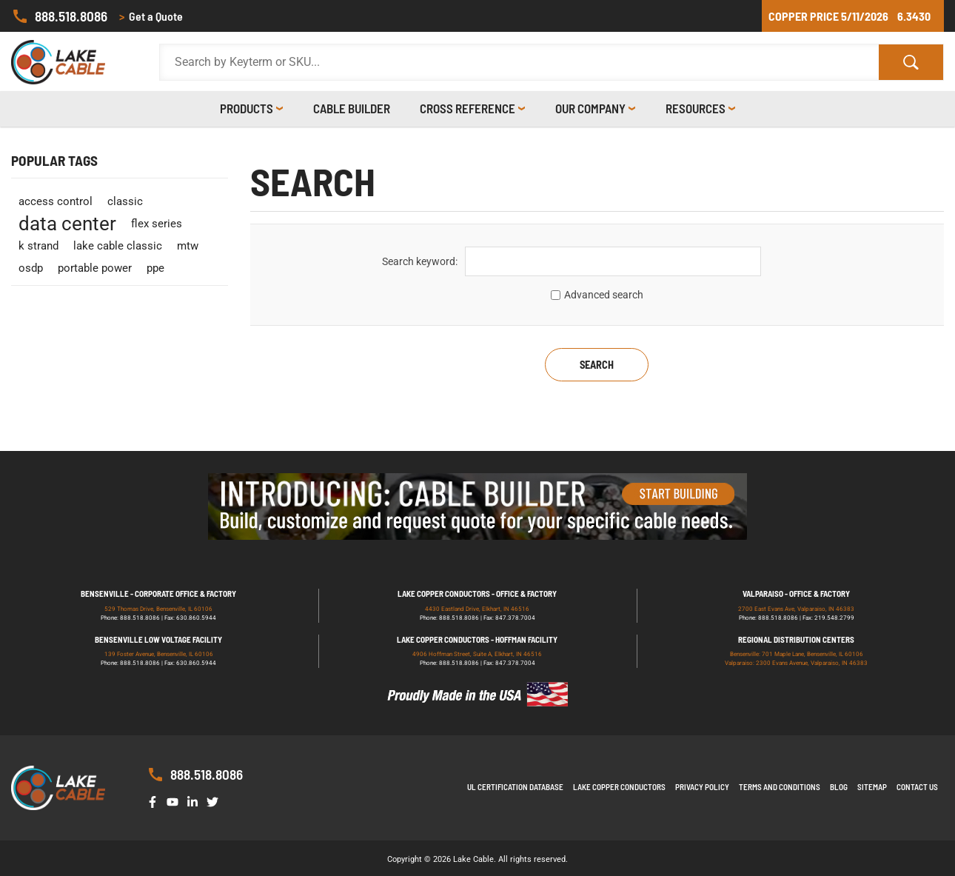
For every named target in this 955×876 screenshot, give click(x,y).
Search (597, 364)
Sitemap (872, 787)
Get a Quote (151, 16)
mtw (187, 246)
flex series (156, 223)
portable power (95, 268)
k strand (38, 246)
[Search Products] (519, 62)
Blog (839, 787)
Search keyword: (420, 261)
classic (125, 201)
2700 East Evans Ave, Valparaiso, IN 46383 (796, 609)
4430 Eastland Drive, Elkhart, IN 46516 (477, 609)
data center (67, 224)
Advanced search (603, 295)
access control (56, 201)
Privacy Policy (702, 787)
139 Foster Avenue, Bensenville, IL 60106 (158, 654)
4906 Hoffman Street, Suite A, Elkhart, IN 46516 (477, 654)
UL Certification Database (515, 787)
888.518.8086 (59, 16)
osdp (31, 268)
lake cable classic (117, 246)
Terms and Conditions (779, 787)
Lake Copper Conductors (619, 787)
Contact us (917, 787)
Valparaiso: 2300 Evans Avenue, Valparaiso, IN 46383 (796, 663)
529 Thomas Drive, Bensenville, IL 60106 (158, 609)
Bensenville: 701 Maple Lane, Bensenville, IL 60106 (796, 654)
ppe (155, 268)
